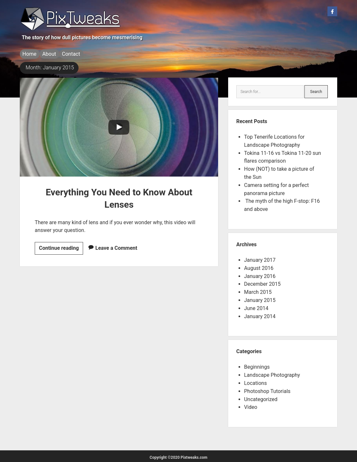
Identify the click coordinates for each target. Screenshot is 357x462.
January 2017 (260, 258)
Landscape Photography (272, 373)
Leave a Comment (116, 246)
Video (250, 405)
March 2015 (258, 290)
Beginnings (257, 365)
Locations (255, 381)
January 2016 (260, 274)
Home (29, 54)
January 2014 (260, 314)
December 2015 (262, 282)
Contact (77, 54)
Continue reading (61, 247)
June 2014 (256, 306)
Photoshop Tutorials (267, 389)
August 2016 (258, 266)
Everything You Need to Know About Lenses (119, 125)
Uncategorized (260, 397)
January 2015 (260, 298)
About (52, 54)
